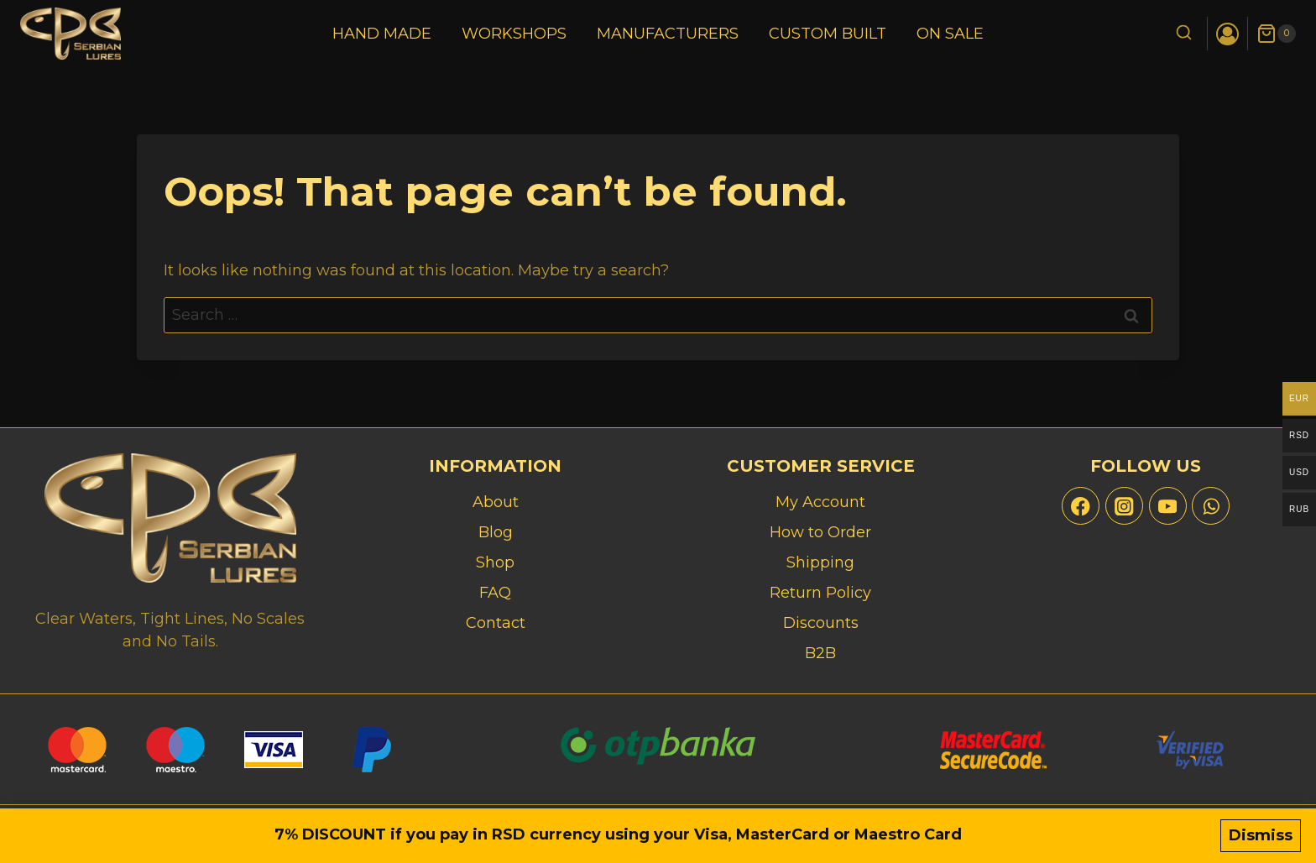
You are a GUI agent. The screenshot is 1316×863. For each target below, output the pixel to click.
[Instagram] (1124, 506)
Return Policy (820, 592)
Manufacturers (668, 33)
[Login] (1227, 34)
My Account (820, 502)
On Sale (950, 33)
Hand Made (381, 33)
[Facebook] (1080, 506)
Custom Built (827, 33)
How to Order (820, 532)
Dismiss (1260, 835)
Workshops (514, 33)
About (496, 502)
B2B (820, 653)
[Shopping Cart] (1276, 34)
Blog (495, 532)
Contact (495, 623)
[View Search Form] (1183, 34)
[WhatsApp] (1211, 506)
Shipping (820, 562)
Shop (495, 562)
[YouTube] (1168, 506)
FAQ (495, 592)
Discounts (821, 623)
